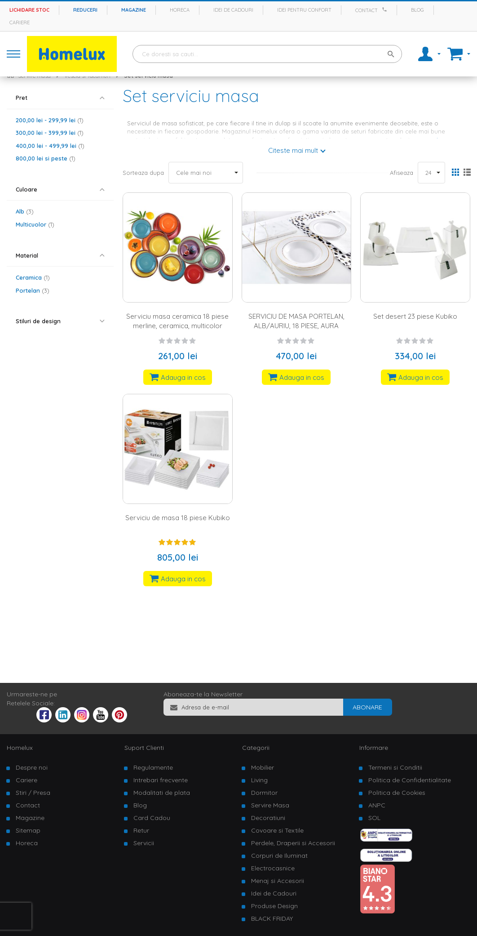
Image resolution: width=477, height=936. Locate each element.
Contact (366, 10)
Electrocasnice (273, 868)
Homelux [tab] (20, 748)
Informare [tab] (373, 748)
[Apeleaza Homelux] (386, 9)
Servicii (143, 843)
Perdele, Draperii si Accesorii (293, 843)
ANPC (376, 805)
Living (259, 780)
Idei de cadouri (233, 10)
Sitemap (28, 830)
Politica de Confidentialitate (409, 780)
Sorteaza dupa (143, 172)
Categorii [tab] (255, 748)
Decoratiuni (268, 818)
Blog (417, 10)
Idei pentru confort (304, 10)
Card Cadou (151, 818)
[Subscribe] (367, 707)
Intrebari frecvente (160, 780)
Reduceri (85, 10)
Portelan (32, 290)
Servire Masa (270, 805)
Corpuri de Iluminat (279, 855)
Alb (25, 211)
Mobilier (262, 767)
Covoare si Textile (277, 830)
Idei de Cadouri (273, 893)
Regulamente (153, 767)
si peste (45, 158)
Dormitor (264, 793)
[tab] (60, 98)
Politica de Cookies (396, 793)
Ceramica (33, 277)
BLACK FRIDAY (272, 918)
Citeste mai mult (293, 150)
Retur (141, 830)
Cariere (19, 22)
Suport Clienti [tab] (144, 748)
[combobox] (267, 54)
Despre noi (32, 767)
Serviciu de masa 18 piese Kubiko (177, 517)
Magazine (133, 10)
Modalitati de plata (161, 793)
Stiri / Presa (33, 793)
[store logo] (72, 54)
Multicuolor (35, 224)
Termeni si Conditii (395, 767)
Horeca (180, 10)
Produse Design (274, 906)
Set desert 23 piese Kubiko (415, 316)
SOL (374, 818)
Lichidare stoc (29, 10)
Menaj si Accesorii (277, 881)
